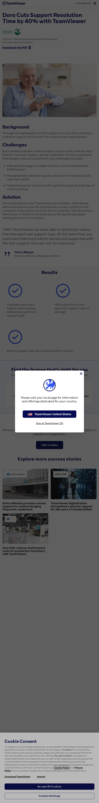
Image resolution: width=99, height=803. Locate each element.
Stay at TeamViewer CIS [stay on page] (49, 423)
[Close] (81, 374)
